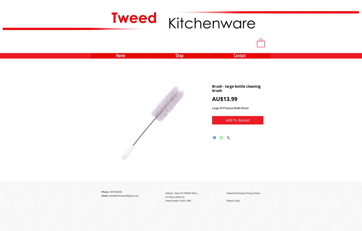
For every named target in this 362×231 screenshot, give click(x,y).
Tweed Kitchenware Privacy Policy (243, 193)
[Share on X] (228, 137)
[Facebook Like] (260, 185)
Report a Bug (233, 201)
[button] (261, 42)
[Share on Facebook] (214, 137)
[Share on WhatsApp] (221, 137)
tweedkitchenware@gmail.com (124, 196)
